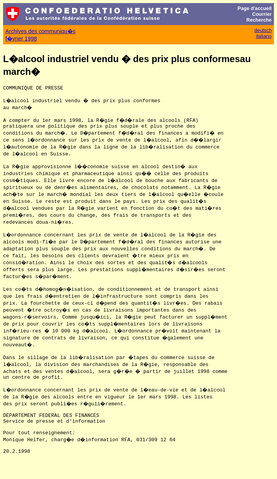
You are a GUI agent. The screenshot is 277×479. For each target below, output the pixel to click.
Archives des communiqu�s (40, 31)
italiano (264, 36)
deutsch (263, 30)
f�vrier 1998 (21, 38)
